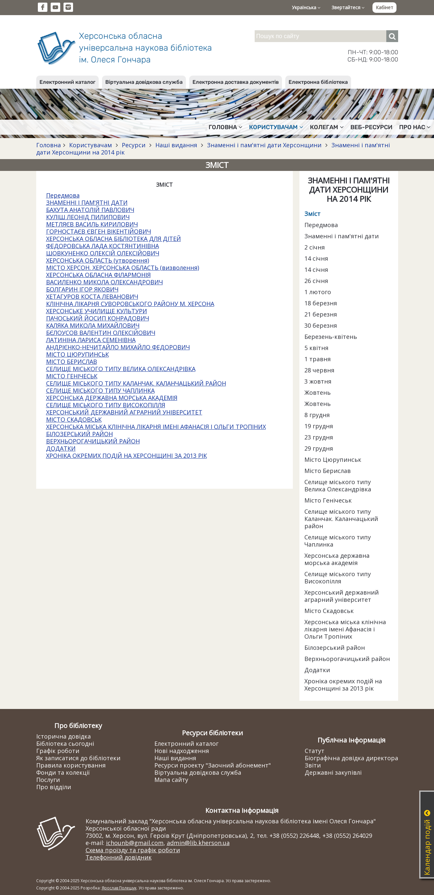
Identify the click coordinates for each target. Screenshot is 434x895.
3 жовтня (317, 381)
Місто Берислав (327, 470)
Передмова (63, 195)
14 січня (316, 258)
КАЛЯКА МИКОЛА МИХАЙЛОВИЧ (93, 325)
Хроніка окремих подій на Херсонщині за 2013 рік (343, 684)
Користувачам (276, 127)
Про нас (415, 127)
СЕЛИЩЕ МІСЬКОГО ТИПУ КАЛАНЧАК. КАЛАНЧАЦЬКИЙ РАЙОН (136, 383)
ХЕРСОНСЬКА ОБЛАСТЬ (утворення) (97, 260)
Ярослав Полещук (119, 888)
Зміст (312, 213)
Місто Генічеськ (328, 500)
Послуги (48, 780)
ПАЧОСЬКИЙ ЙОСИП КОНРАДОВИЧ (97, 318)
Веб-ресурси (371, 127)
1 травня (317, 359)
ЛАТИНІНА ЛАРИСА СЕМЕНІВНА (91, 340)
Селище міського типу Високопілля (337, 577)
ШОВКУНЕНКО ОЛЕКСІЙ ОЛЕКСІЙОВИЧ (102, 253)
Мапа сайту (171, 780)
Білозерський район (334, 647)
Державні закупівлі (333, 772)
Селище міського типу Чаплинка (337, 540)
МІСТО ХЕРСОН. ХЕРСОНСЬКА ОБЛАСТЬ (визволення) (122, 267)
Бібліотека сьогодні (65, 743)
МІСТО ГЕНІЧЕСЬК (71, 376)
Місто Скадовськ (329, 610)
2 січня (314, 247)
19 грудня (318, 426)
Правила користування (71, 765)
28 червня (319, 370)
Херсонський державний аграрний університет (341, 596)
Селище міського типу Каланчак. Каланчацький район (341, 519)
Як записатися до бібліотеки (78, 758)
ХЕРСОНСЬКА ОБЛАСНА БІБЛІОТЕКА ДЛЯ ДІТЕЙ (113, 239)
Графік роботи (57, 751)
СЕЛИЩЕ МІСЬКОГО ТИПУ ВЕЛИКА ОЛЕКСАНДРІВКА (120, 369)
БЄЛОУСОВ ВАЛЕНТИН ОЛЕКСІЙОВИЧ (100, 333)
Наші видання (176, 145)
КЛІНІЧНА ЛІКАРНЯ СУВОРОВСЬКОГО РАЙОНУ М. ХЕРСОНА (130, 304)
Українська (306, 7)
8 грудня (317, 414)
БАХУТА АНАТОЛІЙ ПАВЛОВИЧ (90, 210)
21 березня (320, 314)
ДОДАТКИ (61, 448)
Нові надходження (181, 751)
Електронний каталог (67, 82)
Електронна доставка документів (235, 82)
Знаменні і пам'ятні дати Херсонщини (264, 145)
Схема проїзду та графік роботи (133, 850)
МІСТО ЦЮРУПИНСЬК (77, 354)
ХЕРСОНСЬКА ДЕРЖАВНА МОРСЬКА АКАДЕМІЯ (111, 398)
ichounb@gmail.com (135, 843)
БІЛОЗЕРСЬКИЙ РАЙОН (79, 434)
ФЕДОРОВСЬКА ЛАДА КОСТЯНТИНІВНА (102, 246)
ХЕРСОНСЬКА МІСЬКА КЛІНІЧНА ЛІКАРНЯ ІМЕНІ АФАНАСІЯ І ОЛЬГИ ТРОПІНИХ (156, 427)
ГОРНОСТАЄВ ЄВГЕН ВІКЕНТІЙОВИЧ (98, 231)
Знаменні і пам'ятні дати (341, 236)
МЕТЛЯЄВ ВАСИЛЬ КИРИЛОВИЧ (92, 224)
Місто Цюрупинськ (332, 459)
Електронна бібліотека (318, 82)
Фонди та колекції (63, 772)
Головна (226, 127)
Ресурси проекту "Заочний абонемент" (212, 765)
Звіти (313, 765)
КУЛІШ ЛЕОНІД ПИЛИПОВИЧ (88, 217)
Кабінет (384, 7)
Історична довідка (63, 736)
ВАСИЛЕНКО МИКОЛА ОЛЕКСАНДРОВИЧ (104, 282)
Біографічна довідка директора (351, 758)
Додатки (317, 669)
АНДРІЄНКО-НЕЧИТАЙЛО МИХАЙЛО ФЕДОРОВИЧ (118, 347)
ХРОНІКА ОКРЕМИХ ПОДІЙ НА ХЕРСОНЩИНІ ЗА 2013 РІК (126, 455)
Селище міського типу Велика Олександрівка (337, 485)
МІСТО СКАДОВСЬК (74, 419)
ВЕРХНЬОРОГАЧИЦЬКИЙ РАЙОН (93, 441)
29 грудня (318, 448)
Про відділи (53, 787)
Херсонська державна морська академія (337, 559)
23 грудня (318, 437)
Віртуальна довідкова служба (144, 82)
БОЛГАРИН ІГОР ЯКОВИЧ (82, 289)
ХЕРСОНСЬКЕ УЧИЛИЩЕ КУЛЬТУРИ (96, 311)
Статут (314, 751)
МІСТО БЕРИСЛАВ (71, 361)
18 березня (320, 303)
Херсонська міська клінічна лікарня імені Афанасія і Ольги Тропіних (345, 629)
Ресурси (133, 145)
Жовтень (317, 392)
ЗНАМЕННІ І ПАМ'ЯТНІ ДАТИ (87, 202)
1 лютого (317, 291)
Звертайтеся (348, 7)
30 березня (320, 325)
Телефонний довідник (119, 857)
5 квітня (316, 347)
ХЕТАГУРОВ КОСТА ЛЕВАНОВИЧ (92, 296)
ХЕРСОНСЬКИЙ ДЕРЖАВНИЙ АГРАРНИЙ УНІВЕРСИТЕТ (124, 412)
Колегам (327, 127)
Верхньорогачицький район (347, 658)
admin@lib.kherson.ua (198, 843)
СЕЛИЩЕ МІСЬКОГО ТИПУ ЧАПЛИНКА (100, 390)
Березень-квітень (330, 336)
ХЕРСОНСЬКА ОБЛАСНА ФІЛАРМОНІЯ (98, 275)
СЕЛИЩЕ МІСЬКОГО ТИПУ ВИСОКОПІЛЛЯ (105, 405)
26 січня (316, 280)
